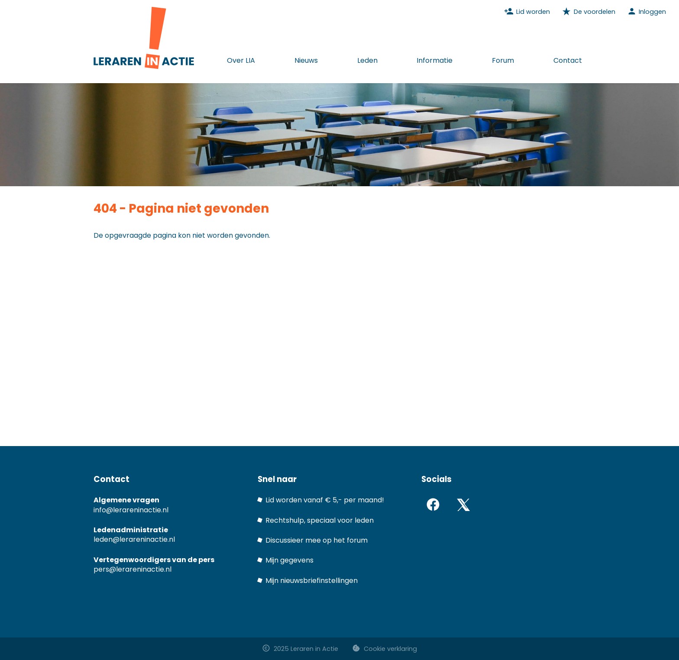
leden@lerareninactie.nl (134, 539)
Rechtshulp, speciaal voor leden (319, 520)
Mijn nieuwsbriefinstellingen (311, 581)
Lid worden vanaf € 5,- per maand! (324, 500)
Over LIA (241, 60)
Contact (567, 60)
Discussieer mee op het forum (316, 540)
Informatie (435, 60)
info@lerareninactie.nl (131, 510)
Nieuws (306, 60)
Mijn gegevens (289, 560)
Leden (367, 60)
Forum (503, 60)
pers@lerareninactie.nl (132, 569)
